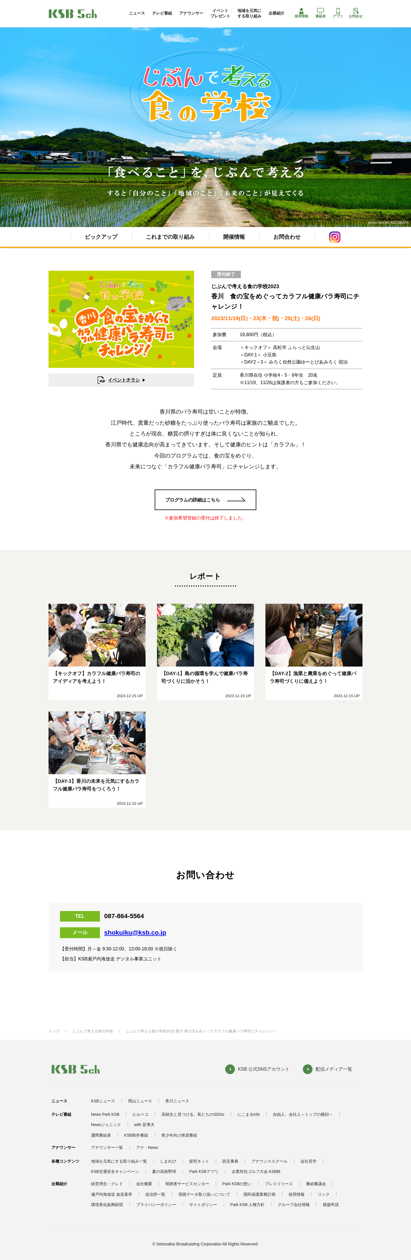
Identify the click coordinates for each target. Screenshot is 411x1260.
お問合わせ (287, 237)
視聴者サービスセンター (187, 1183)
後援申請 (331, 1204)
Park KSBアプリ (204, 1171)
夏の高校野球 (164, 1171)
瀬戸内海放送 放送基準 (111, 1194)
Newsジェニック (106, 1124)
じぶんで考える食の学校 (92, 1031)
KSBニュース (103, 1101)
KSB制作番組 (136, 1135)
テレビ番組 (162, 13)
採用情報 (301, 13)
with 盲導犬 (144, 1124)
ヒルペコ (140, 1114)
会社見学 (309, 1161)
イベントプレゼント (220, 13)
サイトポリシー (203, 1204)
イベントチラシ (119, 380)
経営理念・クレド (107, 1183)
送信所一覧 (155, 1194)
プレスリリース (279, 1183)
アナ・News (147, 1147)
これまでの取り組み (170, 237)
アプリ (338, 13)
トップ (54, 1031)
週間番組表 (101, 1135)
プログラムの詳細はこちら (192, 499)
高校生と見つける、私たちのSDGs (193, 1114)
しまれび (168, 1161)
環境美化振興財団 (107, 1204)
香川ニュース (177, 1101)
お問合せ (355, 13)
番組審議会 (316, 1183)
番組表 (320, 13)
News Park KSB (105, 1114)
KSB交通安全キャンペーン (115, 1171)
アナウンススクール (269, 1161)
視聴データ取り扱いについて (204, 1194)
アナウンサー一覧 (107, 1147)
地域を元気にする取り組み (249, 13)
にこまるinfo (248, 1114)
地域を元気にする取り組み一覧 (119, 1161)
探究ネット (199, 1161)
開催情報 (234, 237)
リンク (324, 1194)
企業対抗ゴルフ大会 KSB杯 (256, 1171)
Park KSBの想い (237, 1183)
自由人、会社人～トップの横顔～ (303, 1114)
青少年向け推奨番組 (179, 1135)
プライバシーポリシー (156, 1204)
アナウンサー (191, 13)
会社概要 (144, 1183)
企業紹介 (277, 13)
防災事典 (230, 1161)
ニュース (137, 13)
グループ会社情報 (294, 1204)
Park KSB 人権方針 (247, 1204)
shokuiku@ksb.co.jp (135, 932)
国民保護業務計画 (259, 1194)
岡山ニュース (140, 1101)
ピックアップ (101, 237)
